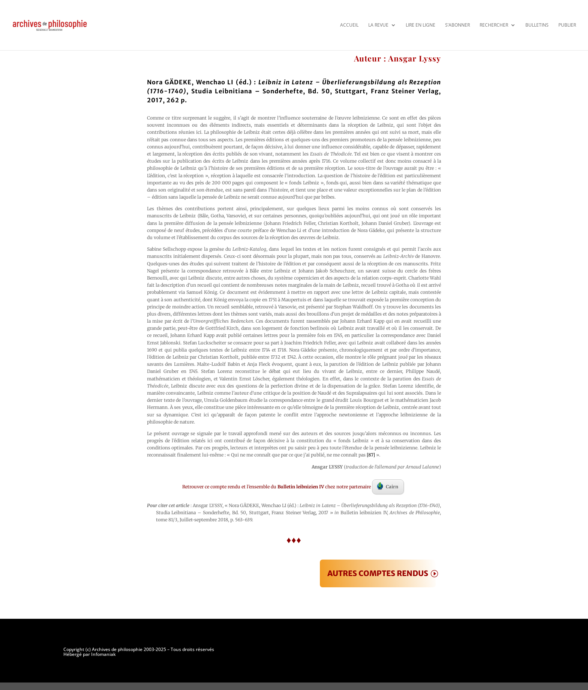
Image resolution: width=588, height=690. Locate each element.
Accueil (349, 25)
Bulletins (537, 25)
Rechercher (494, 25)
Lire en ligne (420, 25)
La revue (378, 25)
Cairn (387, 486)
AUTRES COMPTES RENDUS (377, 573)
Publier (567, 25)
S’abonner (457, 25)
